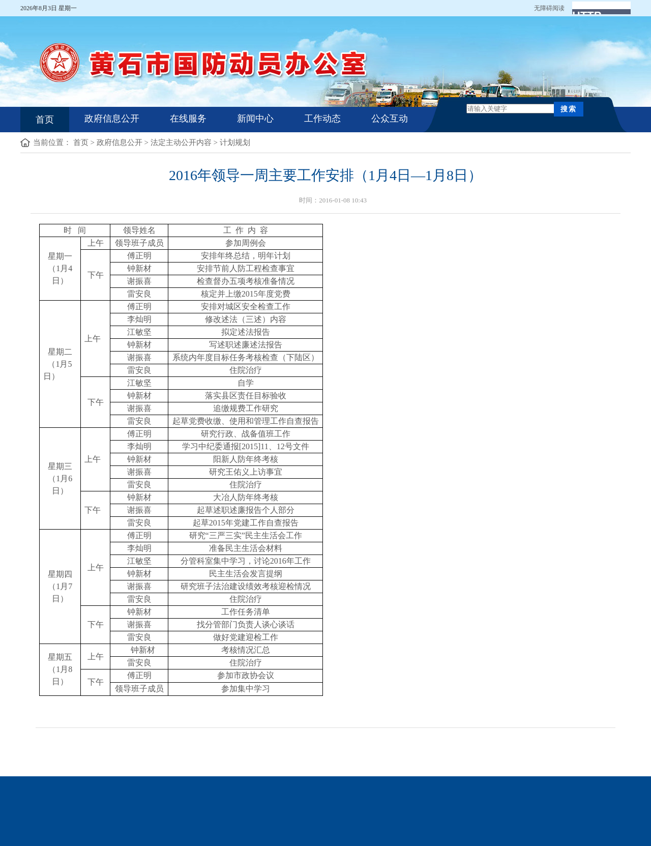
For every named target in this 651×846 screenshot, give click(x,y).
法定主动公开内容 (181, 142)
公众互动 (389, 118)
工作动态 (322, 118)
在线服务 (188, 118)
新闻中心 (255, 118)
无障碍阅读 (549, 8)
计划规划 (235, 142)
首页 (45, 119)
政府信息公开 (111, 118)
